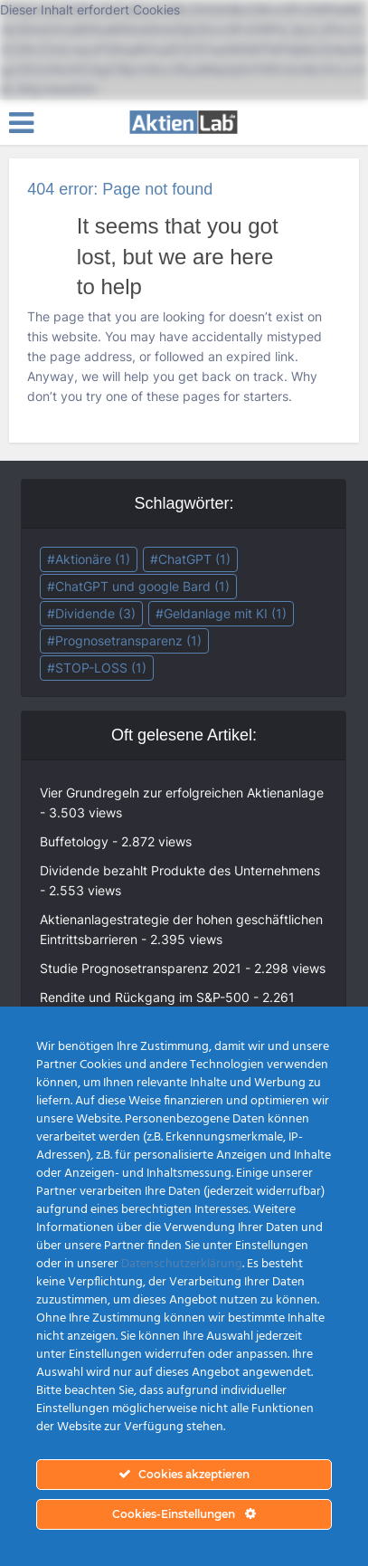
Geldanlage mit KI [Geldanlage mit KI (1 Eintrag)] (225, 613)
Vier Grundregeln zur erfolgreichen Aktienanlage (182, 792)
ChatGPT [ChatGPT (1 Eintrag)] (194, 559)
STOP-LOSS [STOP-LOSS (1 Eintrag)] (100, 667)
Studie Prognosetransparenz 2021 (140, 968)
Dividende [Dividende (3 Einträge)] (95, 613)
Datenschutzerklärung (181, 1264)
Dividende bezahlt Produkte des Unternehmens (180, 870)
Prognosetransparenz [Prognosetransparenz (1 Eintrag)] (128, 640)
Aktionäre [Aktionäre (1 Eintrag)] (92, 559)
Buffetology (74, 841)
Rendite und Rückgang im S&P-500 (145, 997)
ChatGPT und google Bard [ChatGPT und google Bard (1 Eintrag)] (142, 586)
